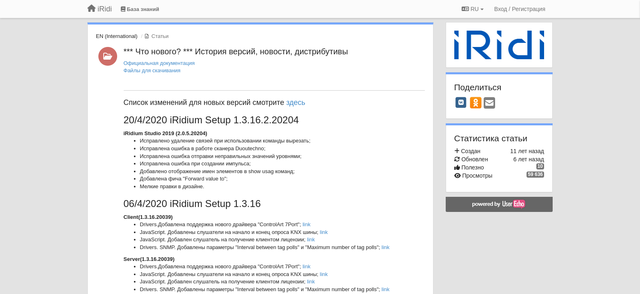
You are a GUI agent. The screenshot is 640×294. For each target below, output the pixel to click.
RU (473, 9)
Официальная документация (159, 63)
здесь (296, 102)
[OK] (476, 102)
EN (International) (117, 36)
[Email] (489, 103)
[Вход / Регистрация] (520, 9)
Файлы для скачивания (152, 70)
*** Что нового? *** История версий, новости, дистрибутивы (236, 51)
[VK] (461, 102)
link (306, 224)
